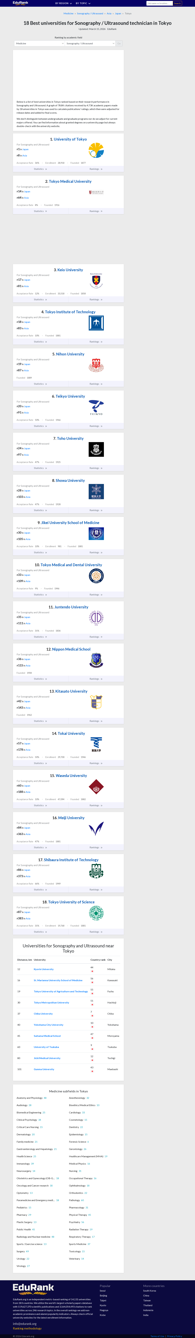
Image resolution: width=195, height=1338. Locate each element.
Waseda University (68, 775)
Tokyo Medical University (68, 181)
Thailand (147, 1305)
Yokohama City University (48, 1024)
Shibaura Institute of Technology (68, 860)
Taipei (103, 1300)
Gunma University (44, 1069)
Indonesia (148, 1310)
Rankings (96, 168)
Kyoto (103, 1305)
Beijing (103, 1295)
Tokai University (68, 733)
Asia (109, 13)
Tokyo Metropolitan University (51, 1002)
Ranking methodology (27, 1328)
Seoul (102, 1290)
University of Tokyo (68, 139)
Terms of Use (157, 1336)
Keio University (68, 270)
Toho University (68, 438)
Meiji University (68, 818)
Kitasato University (68, 691)
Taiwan (147, 1300)
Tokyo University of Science (68, 902)
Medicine (68, 13)
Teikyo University (68, 396)
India (145, 1314)
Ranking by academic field (68, 37)
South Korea (149, 1290)
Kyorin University (44, 969)
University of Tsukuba (46, 1046)
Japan (118, 13)
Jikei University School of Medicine (68, 522)
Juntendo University (68, 607)
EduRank (112, 28)
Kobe (103, 1314)
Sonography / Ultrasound (90, 13)
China (146, 1295)
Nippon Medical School (68, 649)
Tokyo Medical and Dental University (68, 565)
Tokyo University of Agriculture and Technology (61, 991)
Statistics (40, 168)
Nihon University (68, 354)
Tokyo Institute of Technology (68, 312)
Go (119, 43)
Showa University (68, 480)
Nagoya (104, 1310)
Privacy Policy (174, 1336)
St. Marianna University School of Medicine (58, 980)
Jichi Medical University (47, 1058)
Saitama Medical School (47, 1035)
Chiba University (43, 1013)
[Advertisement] (39, 76)
